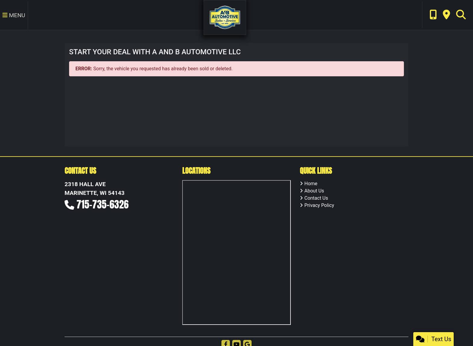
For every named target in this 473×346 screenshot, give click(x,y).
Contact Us (316, 198)
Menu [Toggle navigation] (13, 15)
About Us (314, 191)
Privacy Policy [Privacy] (319, 205)
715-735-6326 (103, 204)
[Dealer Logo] (225, 17)
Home (310, 183)
